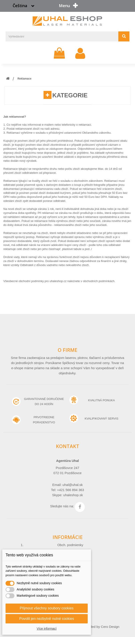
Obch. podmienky (70, 545)
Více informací (46, 628)
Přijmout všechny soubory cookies (46, 608)
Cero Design (110, 627)
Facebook (80, 507)
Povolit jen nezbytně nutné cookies (46, 619)
